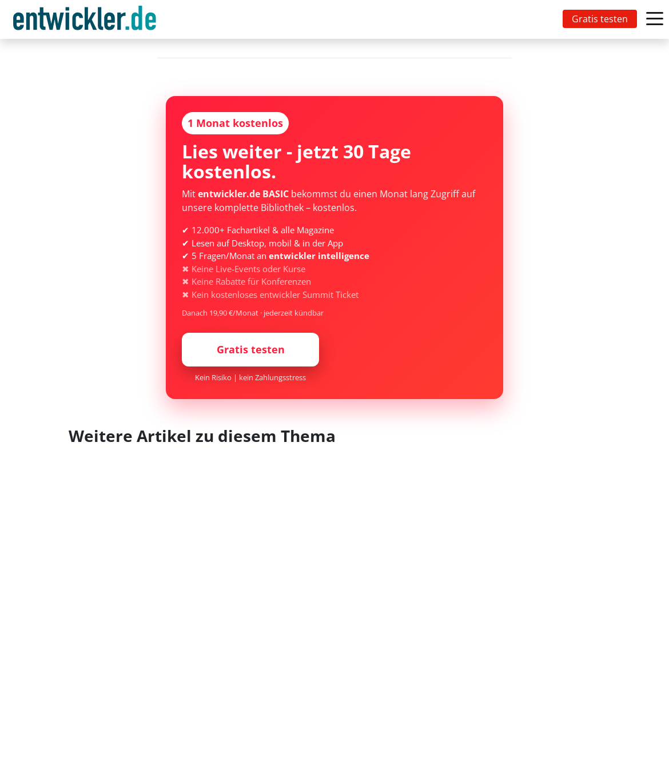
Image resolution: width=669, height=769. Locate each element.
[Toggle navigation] (87, 19)
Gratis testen (600, 19)
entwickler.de (84, 21)
